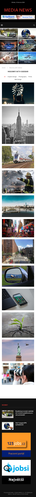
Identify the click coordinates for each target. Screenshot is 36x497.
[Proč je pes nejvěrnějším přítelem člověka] (9, 58)
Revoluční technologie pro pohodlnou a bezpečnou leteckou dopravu (27, 58)
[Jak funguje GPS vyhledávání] (27, 33)
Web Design (18, 79)
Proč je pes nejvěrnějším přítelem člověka (9, 61)
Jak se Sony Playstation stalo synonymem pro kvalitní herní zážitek (9, 47)
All (4, 76)
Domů (3, 68)
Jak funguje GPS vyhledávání (27, 36)
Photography (22, 76)
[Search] (34, 25)
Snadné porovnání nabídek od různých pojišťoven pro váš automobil (9, 34)
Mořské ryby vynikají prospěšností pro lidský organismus (27, 47)
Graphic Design (12, 76)
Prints (30, 76)
